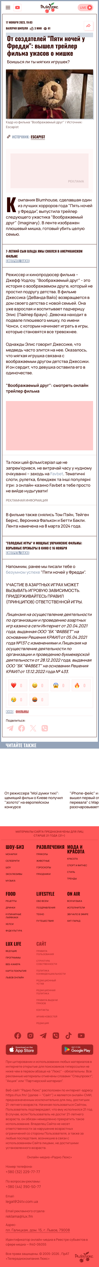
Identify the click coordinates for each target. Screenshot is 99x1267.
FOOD (11, 893)
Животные (43, 860)
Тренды (72, 878)
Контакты (42, 1009)
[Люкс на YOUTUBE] (17, 7)
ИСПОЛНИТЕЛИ (76, 907)
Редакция (42, 1023)
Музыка (10, 880)
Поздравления (45, 907)
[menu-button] (8, 7)
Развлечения (49, 847)
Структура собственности (46, 962)
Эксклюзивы (14, 874)
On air (73, 893)
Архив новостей (46, 1016)
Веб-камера (13, 964)
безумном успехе (23, 572)
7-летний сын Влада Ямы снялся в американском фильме (44, 254)
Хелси (10, 924)
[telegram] (10, 728)
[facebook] (21, 728)
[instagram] (30, 1036)
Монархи (11, 854)
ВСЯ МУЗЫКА (74, 901)
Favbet (56, 474)
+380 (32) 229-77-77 (23, 1171)
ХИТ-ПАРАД (74, 920)
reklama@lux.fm (19, 1216)
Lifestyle (45, 893)
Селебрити (13, 860)
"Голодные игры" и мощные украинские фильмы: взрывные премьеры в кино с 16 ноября (44, 546)
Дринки (10, 907)
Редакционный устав (46, 982)
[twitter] (33, 728)
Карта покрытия (16, 970)
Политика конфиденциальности (49, 972)
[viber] (45, 728)
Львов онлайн (15, 977)
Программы (13, 957)
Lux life (13, 943)
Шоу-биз (15, 847)
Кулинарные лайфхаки (13, 916)
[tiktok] (68, 1036)
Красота (72, 858)
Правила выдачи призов (47, 1001)
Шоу (8, 867)
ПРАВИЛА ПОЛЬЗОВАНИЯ (45, 952)
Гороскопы (43, 867)
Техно (40, 914)
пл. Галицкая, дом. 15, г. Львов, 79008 (38, 1230)
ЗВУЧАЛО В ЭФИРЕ (78, 914)
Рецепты (11, 901)
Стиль (71, 872)
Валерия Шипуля (17, 28)
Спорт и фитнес (77, 865)
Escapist (38, 137)
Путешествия (45, 920)
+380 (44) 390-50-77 (23, 1186)
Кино (9, 711)
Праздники (43, 874)
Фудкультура (14, 930)
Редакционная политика (45, 992)
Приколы (42, 854)
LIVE (83, 7)
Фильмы (22, 711)
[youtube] (81, 1036)
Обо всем (42, 901)
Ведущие (11, 951)
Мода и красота (75, 849)
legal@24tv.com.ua (22, 1201)
